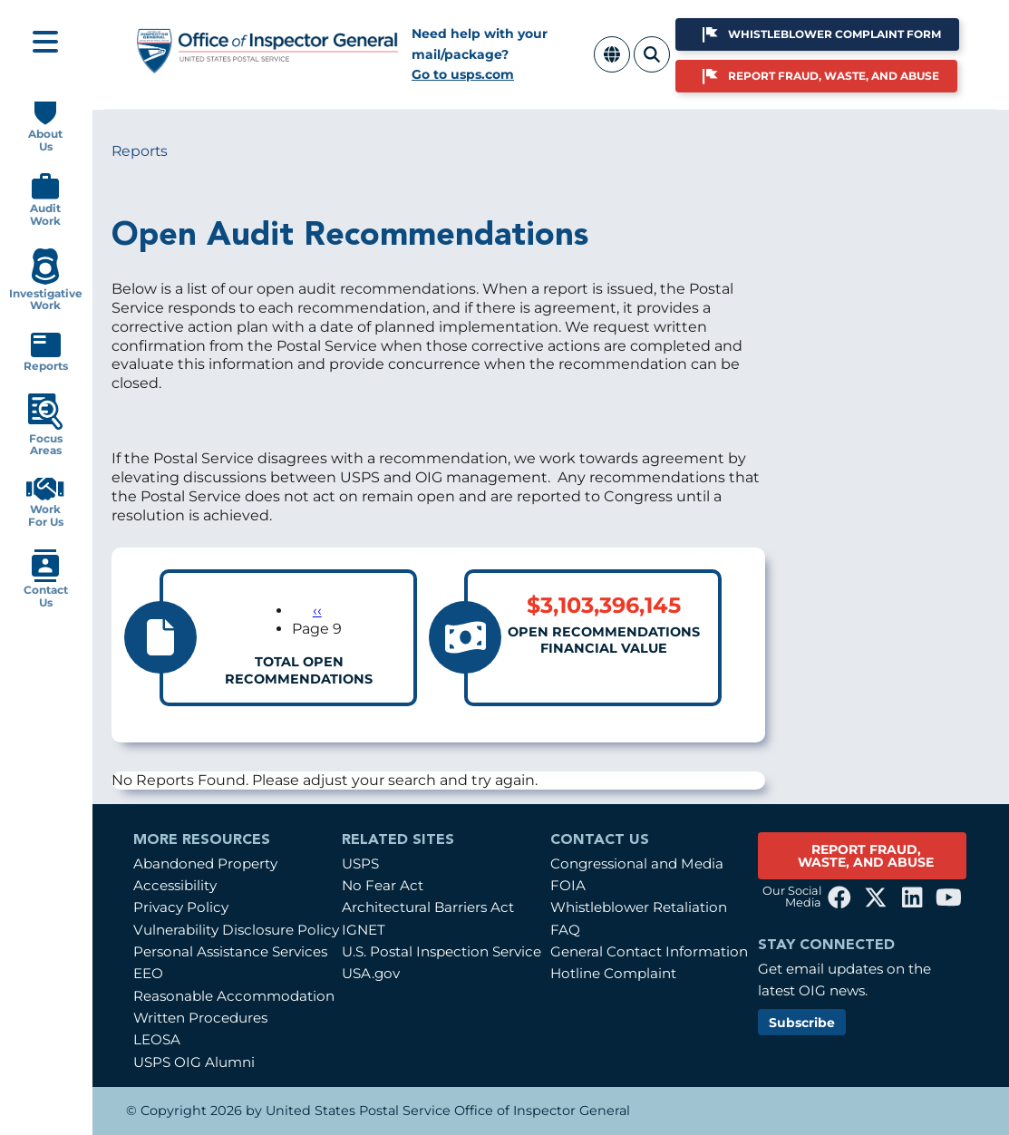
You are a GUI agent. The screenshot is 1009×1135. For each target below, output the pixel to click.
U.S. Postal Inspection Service (441, 951)
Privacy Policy (180, 907)
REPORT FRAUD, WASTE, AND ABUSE (866, 855)
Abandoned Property (205, 863)
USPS (360, 863)
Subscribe (802, 1022)
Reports (140, 151)
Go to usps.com (463, 74)
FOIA (568, 885)
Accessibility (175, 885)
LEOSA (156, 1039)
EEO (148, 973)
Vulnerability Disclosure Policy (236, 929)
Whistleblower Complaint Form (834, 34)
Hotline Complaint (613, 973)
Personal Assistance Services (230, 951)
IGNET (363, 929)
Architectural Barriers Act (428, 907)
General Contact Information (649, 951)
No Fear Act (382, 885)
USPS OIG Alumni (194, 1062)
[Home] (268, 65)
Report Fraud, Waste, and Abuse (833, 75)
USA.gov (371, 973)
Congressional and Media (636, 863)
